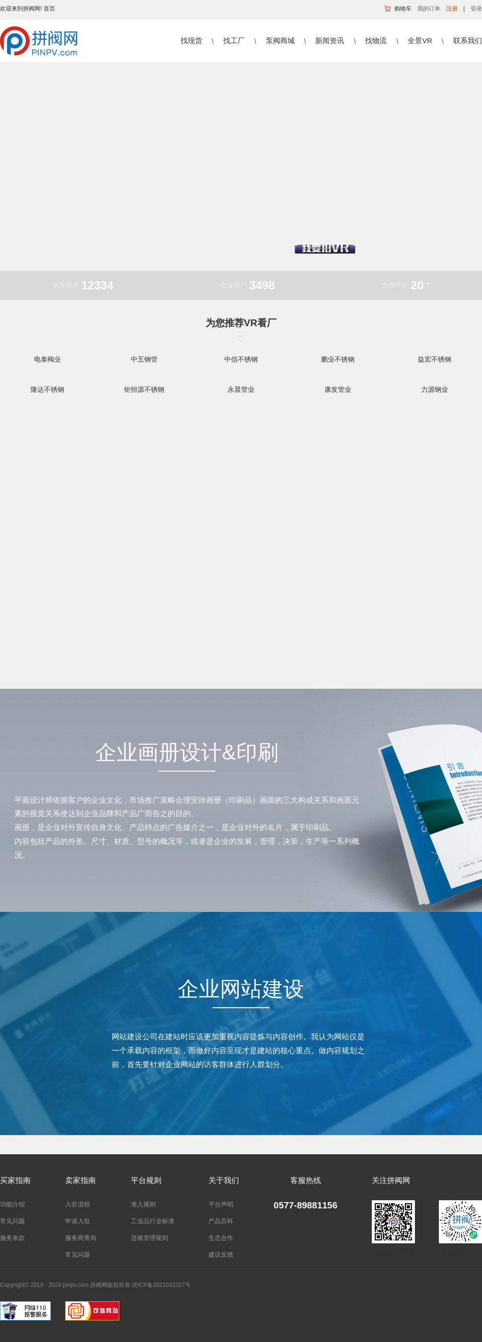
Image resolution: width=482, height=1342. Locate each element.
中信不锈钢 (241, 359)
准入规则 (143, 1204)
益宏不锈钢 (434, 359)
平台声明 (220, 1204)
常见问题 (12, 1221)
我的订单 (428, 8)
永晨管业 (241, 389)
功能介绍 (12, 1204)
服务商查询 (80, 1237)
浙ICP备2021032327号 (161, 1285)
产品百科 (220, 1221)
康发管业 (337, 389)
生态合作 (220, 1237)
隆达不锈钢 (47, 389)
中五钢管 (144, 359)
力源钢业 (434, 389)
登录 (476, 8)
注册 (452, 8)
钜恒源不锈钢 (144, 389)
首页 (49, 8)
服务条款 (12, 1237)
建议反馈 (220, 1254)
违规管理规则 (149, 1237)
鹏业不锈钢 (338, 359)
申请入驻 (77, 1221)
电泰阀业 (47, 359)
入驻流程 (77, 1204)
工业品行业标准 (152, 1221)
